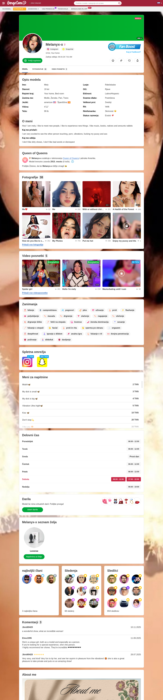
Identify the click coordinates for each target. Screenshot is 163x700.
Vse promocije (49, 9)
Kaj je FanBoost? (133, 52)
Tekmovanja (63, 9)
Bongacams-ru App (80, 9)
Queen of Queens (71, 158)
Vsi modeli (6, 9)
